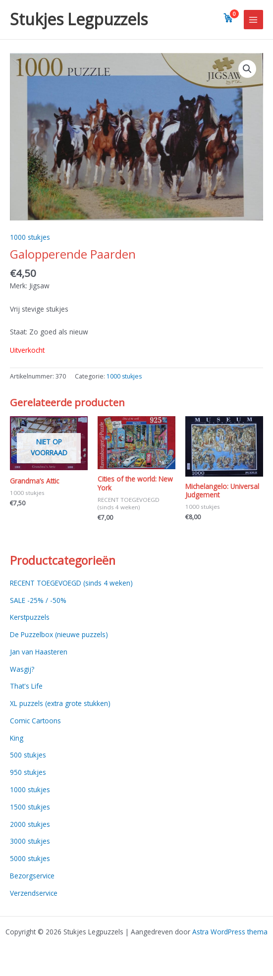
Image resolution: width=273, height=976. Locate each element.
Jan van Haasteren (38, 651)
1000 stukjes (30, 237)
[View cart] (228, 17)
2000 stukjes (30, 824)
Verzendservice (33, 893)
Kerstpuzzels (30, 617)
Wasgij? (22, 669)
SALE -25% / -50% (38, 600)
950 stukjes (28, 772)
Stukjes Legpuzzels (79, 19)
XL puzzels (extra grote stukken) (60, 703)
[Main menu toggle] (253, 19)
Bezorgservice (32, 875)
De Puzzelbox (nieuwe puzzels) (59, 634)
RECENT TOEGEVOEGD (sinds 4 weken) (71, 583)
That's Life (26, 686)
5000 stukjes (30, 858)
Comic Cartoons (35, 720)
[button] (247, 69)
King (16, 738)
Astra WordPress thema (230, 931)
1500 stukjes (30, 807)
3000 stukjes (30, 841)
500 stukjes (28, 754)
